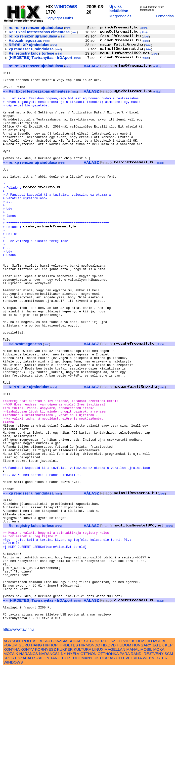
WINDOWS (65, 6)
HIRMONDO (89, 757)
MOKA (158, 761)
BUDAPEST (78, 753)
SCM (168, 766)
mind (68, 28)
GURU (24, 757)
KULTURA (82, 761)
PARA (124, 766)
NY (63, 766)
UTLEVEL (124, 770)
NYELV (73, 766)
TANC (55, 770)
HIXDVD (108, 757)
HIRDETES (68, 757)
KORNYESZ (45, 761)
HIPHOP (50, 757)
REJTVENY (153, 766)
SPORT (10, 770)
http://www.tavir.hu (18, 741)
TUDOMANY (82, 770)
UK (96, 770)
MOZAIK (11, 766)
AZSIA (62, 753)
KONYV (27, 761)
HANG (36, 757)
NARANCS (28, 766)
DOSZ (110, 753)
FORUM (11, 757)
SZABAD (25, 770)
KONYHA (11, 761)
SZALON (41, 770)
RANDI (137, 766)
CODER (97, 753)
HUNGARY (141, 757)
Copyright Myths (59, 18)
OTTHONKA (108, 766)
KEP (168, 757)
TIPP (65, 770)
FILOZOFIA (155, 753)
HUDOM (124, 757)
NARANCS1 (49, 766)
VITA (138, 770)
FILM (140, 753)
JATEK (158, 757)
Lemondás (165, 16)
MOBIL (146, 761)
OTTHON (88, 766)
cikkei (144, 28)
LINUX (98, 761)
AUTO (50, 753)
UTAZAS (107, 770)
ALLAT (38, 753)
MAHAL (133, 761)
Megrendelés (120, 16)
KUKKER (65, 761)
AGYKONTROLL (18, 753)
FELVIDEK (125, 753)
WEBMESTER (155, 770)
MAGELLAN (115, 761)
